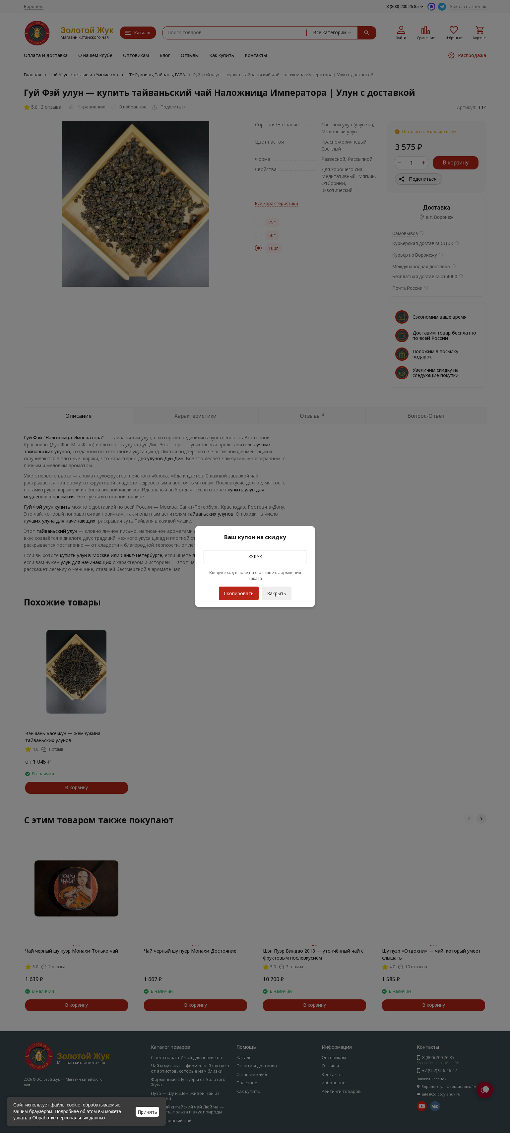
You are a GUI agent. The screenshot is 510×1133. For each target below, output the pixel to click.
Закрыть (276, 593)
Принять (147, 1112)
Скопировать (239, 592)
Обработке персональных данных (69, 1117)
